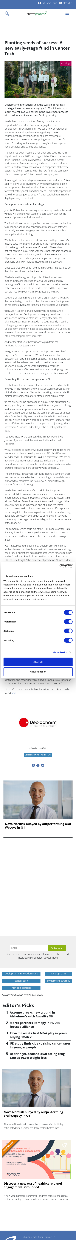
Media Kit (67, 2)
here (13, 693)
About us (27, 1237)
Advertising (38, 1237)
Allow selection (38, 671)
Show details (60, 652)
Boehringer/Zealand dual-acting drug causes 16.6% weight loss (37, 1056)
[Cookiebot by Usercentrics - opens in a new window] (59, 566)
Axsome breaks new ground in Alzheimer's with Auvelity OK (32, 1014)
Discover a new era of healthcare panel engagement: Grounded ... (33, 1185)
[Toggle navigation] (8, 13)
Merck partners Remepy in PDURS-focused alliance (35, 1025)
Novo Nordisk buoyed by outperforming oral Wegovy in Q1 (38, 825)
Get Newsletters (49, 2)
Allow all (38, 662)
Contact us (50, 1237)
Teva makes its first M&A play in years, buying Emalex (39, 1035)
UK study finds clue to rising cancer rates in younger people (40, 1045)
